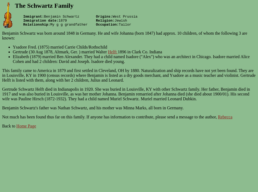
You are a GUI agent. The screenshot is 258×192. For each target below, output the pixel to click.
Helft (113, 54)
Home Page (26, 128)
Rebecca (225, 119)
